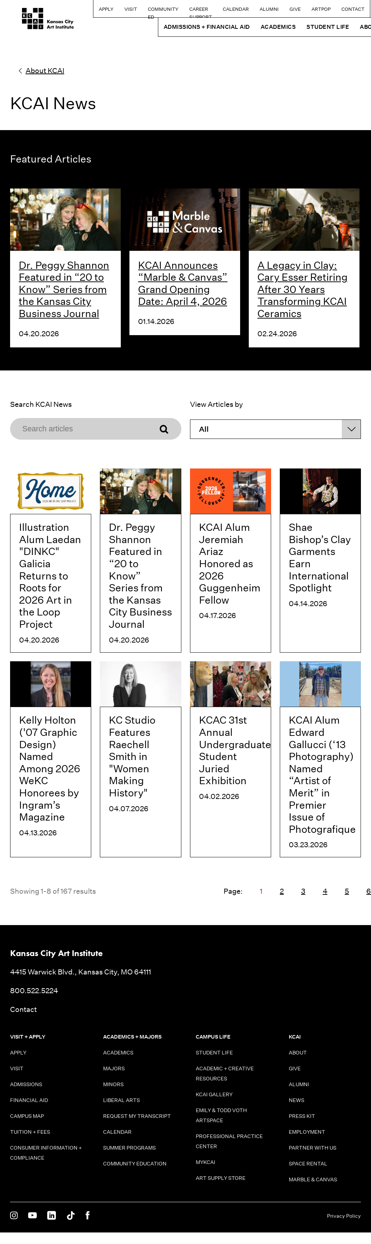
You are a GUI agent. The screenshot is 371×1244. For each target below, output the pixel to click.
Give (280, 9)
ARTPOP (306, 9)
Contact (338, 9)
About (298, 1052)
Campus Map (27, 1116)
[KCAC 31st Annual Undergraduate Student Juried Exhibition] (230, 759)
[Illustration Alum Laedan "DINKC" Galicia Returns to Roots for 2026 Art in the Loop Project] (50, 560)
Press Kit (302, 1116)
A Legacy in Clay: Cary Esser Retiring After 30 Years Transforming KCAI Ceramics (302, 289)
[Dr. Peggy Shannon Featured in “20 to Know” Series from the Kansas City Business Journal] (140, 560)
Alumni (254, 9)
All (204, 429)
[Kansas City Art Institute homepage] (36, 20)
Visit (99, 9)
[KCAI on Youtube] (32, 1216)
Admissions (26, 1084)
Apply (75, 9)
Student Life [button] (313, 26)
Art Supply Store (221, 1178)
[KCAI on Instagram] (14, 1216)
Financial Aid (29, 1100)
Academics (118, 1052)
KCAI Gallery (214, 1094)
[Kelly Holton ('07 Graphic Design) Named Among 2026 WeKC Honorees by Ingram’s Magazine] (50, 759)
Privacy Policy (344, 1216)
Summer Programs (129, 1148)
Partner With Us (312, 1148)
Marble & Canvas (313, 1179)
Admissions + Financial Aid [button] (192, 26)
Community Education (135, 1163)
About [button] (355, 26)
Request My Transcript (137, 1116)
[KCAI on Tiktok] (70, 1216)
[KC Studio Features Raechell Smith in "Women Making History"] (140, 759)
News (296, 1100)
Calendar (221, 9)
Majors (114, 1068)
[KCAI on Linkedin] (51, 1216)
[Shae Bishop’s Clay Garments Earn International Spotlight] (320, 560)
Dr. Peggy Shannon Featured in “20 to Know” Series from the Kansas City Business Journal (64, 289)
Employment (307, 1132)
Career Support (171, 11)
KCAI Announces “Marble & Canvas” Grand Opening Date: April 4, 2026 (183, 283)
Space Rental (308, 1163)
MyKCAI (205, 1162)
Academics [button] (263, 26)
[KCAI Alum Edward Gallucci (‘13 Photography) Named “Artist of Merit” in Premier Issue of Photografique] (320, 759)
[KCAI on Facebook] (87, 1216)
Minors (113, 1084)
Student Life (214, 1052)
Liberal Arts (121, 1100)
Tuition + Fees (30, 1132)
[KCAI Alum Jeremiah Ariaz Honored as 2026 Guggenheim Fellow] (230, 560)
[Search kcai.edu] (363, 8)
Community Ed (132, 11)
